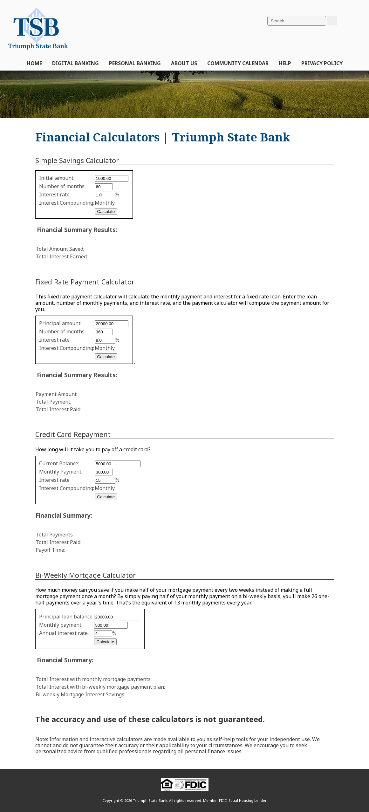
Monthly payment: (60, 624)
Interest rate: (55, 194)
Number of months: (62, 186)
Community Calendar (238, 63)
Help (285, 63)
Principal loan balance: (66, 616)
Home (34, 63)
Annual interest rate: (64, 633)
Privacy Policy (322, 63)
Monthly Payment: (60, 471)
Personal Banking (135, 63)
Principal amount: (60, 323)
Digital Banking (75, 63)
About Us (184, 63)
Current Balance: (59, 463)
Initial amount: (56, 177)
